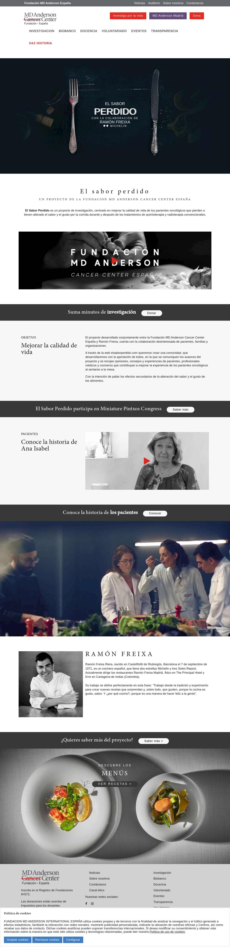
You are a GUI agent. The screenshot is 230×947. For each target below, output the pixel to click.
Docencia (88, 31)
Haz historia (40, 43)
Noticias (139, 3)
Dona (197, 15)
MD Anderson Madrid (168, 15)
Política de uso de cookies (167, 931)
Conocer (155, 513)
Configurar (73, 939)
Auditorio (154, 3)
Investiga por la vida (128, 15)
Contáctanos (195, 3)
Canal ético (96, 890)
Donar (151, 313)
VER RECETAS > (115, 784)
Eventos (139, 31)
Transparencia (164, 31)
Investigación (162, 872)
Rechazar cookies (47, 939)
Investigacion (41, 31)
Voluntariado (114, 31)
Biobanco (67, 31)
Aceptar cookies (18, 939)
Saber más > (153, 741)
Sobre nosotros (173, 3)
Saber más (180, 409)
